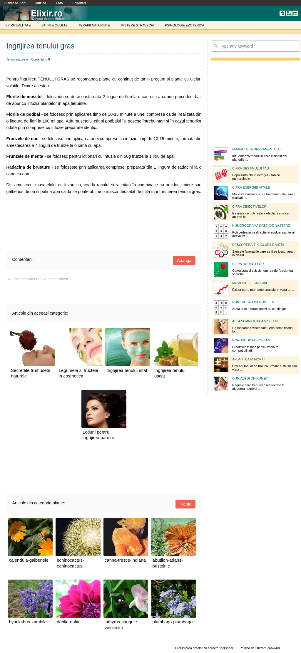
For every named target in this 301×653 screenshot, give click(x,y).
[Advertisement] (104, 221)
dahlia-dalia (68, 621)
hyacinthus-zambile (27, 621)
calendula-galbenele (28, 560)
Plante (186, 504)
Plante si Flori (15, 3)
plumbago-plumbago (172, 621)
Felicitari (79, 3)
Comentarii (38, 59)
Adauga (184, 260)
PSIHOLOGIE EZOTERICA (184, 25)
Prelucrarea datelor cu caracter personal (204, 648)
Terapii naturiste (17, 59)
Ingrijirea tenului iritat (126, 370)
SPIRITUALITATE (18, 25)
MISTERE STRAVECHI (137, 25)
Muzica (40, 3)
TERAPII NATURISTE (94, 25)
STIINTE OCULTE (54, 25)
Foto (59, 3)
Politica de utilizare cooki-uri (260, 648)
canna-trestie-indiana (125, 560)
